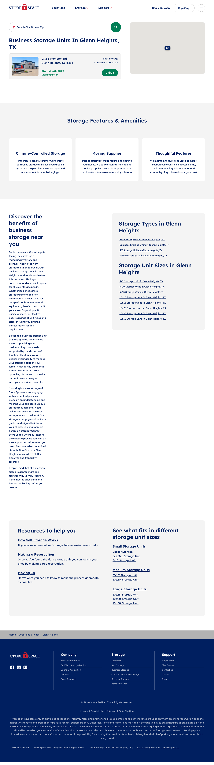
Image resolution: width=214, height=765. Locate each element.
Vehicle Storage (119, 683)
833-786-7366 (161, 8)
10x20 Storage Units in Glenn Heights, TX (142, 308)
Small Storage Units (129, 546)
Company (69, 654)
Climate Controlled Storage (125, 674)
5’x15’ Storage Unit (125, 575)
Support (105, 8)
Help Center (168, 660)
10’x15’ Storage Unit (125, 594)
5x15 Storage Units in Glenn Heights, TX (141, 291)
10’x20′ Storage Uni (125, 599)
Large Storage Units (130, 589)
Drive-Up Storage (120, 679)
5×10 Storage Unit (124, 560)
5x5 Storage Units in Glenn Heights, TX (141, 281)
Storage (81, 8)
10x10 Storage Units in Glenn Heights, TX (142, 297)
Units (110, 72)
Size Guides (168, 665)
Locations (58, 8)
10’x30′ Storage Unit (126, 603)
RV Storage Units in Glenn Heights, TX (140, 250)
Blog (164, 679)
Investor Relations (70, 660)
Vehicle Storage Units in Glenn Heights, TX (143, 255)
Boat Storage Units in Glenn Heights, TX (142, 239)
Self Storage (117, 665)
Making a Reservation (36, 554)
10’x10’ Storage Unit (126, 579)
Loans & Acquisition (71, 670)
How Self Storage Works (38, 540)
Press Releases (68, 679)
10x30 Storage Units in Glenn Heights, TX (142, 318)
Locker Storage (123, 551)
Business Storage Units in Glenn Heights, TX (144, 244)
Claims (165, 674)
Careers (65, 674)
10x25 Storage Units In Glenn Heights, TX (110, 747)
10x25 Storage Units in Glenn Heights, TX (142, 313)
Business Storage (120, 670)
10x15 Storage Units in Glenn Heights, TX (142, 302)
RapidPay (183, 8)
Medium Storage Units (131, 570)
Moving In (26, 573)
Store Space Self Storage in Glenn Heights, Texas (59, 747)
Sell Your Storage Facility (73, 665)
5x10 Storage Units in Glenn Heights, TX (142, 286)
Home (12, 634)
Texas (36, 634)
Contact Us (167, 670)
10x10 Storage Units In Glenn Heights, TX (158, 747)
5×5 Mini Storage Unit (126, 556)
